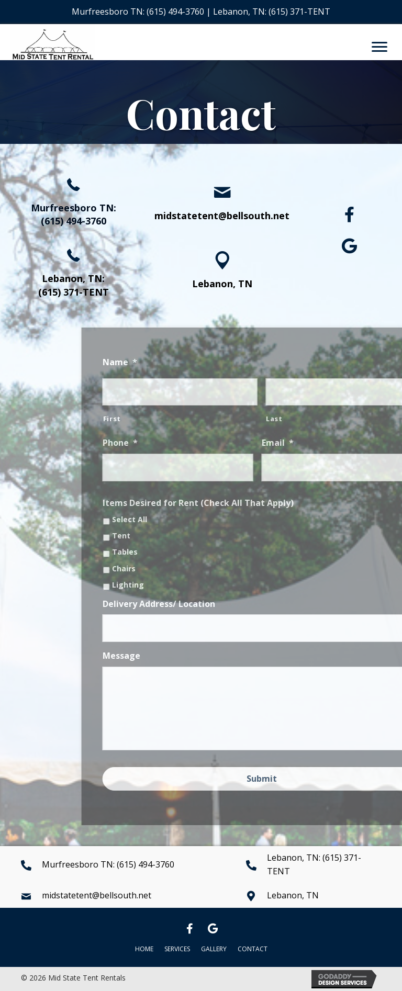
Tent (200, 536)
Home (144, 948)
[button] (349, 214)
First (190, 418)
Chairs (202, 569)
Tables (203, 552)
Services (177, 948)
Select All (208, 519)
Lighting (206, 585)
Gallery (214, 948)
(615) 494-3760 (175, 11)
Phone (198, 442)
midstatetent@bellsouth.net (221, 215)
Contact (252, 948)
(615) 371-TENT (299, 11)
